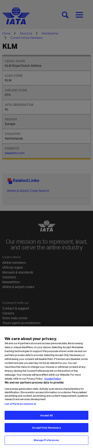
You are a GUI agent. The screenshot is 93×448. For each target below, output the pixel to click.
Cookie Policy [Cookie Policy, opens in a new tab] (52, 383)
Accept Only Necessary (46, 432)
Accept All (46, 420)
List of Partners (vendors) (20, 408)
